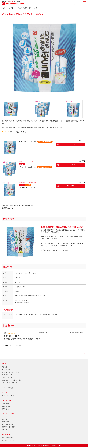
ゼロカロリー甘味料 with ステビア (11, 380)
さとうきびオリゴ (7, 377)
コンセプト (5, 416)
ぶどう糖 (10, 8)
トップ (4, 8)
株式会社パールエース (8, 440)
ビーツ (4, 385)
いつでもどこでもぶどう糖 (9, 383)
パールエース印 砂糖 (7, 388)
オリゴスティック (7, 375)
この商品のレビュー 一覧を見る (11, 346)
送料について (8, 208)
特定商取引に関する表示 (9, 427)
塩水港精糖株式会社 (7, 438)
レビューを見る (20, 132)
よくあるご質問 (6, 406)
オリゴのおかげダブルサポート (10, 372)
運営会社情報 (5, 422)
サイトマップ (5, 430)
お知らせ (4, 419)
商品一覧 (4, 367)
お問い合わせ (5, 409)
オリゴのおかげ (6, 370)
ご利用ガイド (5, 404)
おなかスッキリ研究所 (8, 395)
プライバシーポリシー (8, 424)
